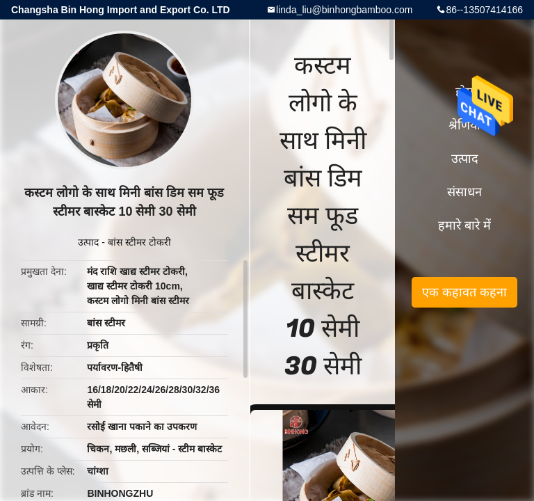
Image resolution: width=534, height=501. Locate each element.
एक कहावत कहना (464, 292)
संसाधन (464, 192)
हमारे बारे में (464, 225)
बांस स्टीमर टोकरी (139, 242)
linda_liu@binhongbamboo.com (344, 9)
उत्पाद (88, 242)
